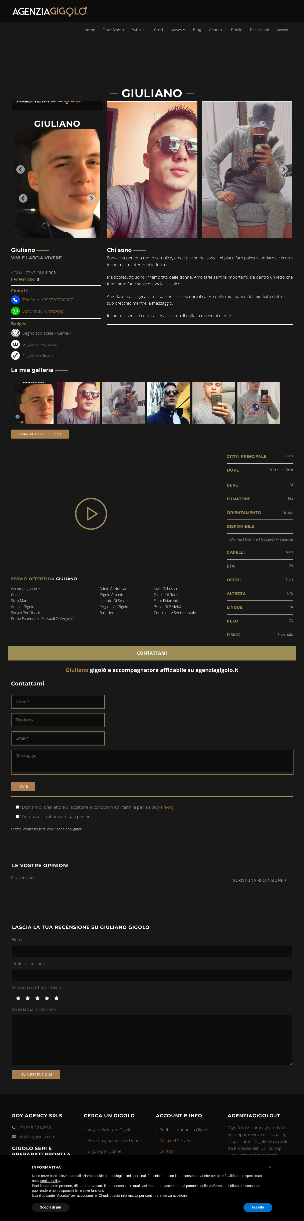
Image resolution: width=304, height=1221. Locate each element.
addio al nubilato (114, 588)
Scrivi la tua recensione (34, 1009)
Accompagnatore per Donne (115, 1140)
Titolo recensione (28, 963)
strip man (19, 600)
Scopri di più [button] (50, 1207)
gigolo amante (112, 594)
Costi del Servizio (176, 1140)
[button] (270, 1167)
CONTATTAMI (152, 653)
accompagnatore (25, 588)
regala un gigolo (114, 606)
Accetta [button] (257, 1207)
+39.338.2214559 (34, 1128)
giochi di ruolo (166, 594)
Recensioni (259, 29)
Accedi (282, 29)
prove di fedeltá (167, 606)
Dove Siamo (113, 29)
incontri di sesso (114, 600)
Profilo (236, 29)
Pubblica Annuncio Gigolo (184, 1130)
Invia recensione (36, 1074)
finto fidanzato (166, 600)
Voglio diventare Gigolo (110, 1130)
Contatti (216, 29)
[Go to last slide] (20, 169)
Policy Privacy (161, 807)
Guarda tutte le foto (40, 434)
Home (89, 29)
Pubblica (139, 29)
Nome (18, 939)
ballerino (107, 612)
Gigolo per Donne (104, 1151)
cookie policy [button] (50, 1181)
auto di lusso (165, 588)
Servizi (178, 29)
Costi (158, 29)
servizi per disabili (26, 612)
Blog (197, 29)
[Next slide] (283, 169)
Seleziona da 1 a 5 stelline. (37, 987)
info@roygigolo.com (36, 1136)
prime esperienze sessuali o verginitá (43, 618)
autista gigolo (22, 606)
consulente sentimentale (175, 612)
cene (15, 594)
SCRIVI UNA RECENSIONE (260, 880)
